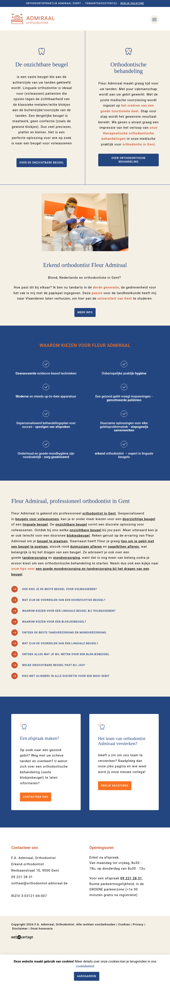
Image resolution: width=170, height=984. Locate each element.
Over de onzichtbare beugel (42, 195)
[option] (85, 46)
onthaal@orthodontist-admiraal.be (39, 916)
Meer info (85, 345)
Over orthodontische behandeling (128, 193)
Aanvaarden (86, 976)
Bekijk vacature (132, 3)
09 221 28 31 (22, 910)
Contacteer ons (35, 829)
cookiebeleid (85, 966)
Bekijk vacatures (114, 818)
